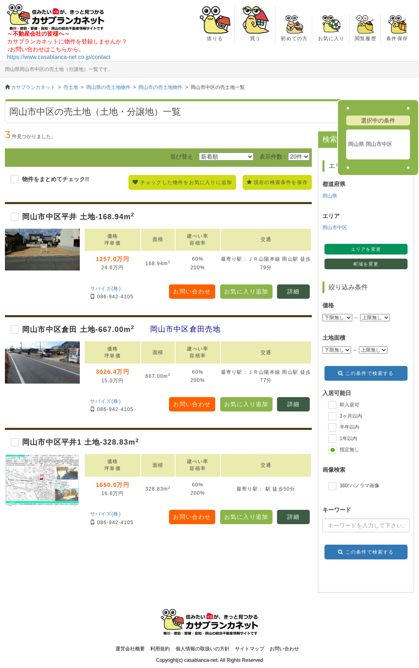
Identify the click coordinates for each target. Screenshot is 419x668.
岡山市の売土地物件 (160, 87)
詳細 (293, 291)
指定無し (349, 449)
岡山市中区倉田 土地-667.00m (78, 329)
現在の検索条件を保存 (281, 182)
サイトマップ (249, 649)
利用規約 (160, 649)
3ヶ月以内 (351, 416)
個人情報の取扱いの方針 (203, 649)
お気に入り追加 (246, 291)
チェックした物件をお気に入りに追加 (186, 182)
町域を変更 (366, 263)
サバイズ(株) (105, 288)
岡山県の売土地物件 (108, 87)
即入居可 (349, 405)
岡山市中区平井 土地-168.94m (78, 217)
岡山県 (329, 196)
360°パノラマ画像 (359, 486)
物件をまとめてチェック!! (55, 179)
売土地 (70, 87)
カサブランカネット (33, 87)
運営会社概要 (130, 649)
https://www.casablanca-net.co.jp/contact (58, 57)
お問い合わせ (192, 291)
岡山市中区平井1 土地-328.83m (80, 442)
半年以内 (349, 427)
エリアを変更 (366, 249)
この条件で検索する (369, 373)
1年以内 (348, 438)
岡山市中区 (334, 227)
